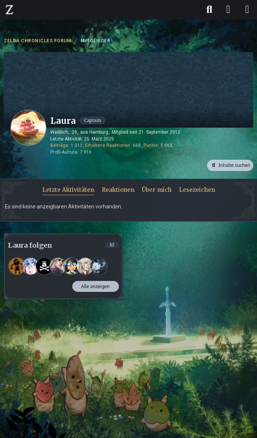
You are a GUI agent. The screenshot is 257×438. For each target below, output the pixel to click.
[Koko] (99, 266)
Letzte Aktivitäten (68, 189)
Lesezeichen (197, 189)
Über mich (156, 189)
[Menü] (247, 9)
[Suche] (209, 9)
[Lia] (31, 266)
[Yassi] (71, 266)
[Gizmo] (17, 266)
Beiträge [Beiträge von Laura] (59, 145)
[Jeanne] (85, 266)
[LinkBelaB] (44, 266)
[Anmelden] (228, 9)
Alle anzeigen (95, 286)
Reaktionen (118, 189)
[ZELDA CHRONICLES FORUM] (9, 9)
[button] (230, 165)
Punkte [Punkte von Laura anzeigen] (150, 145)
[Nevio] (58, 266)
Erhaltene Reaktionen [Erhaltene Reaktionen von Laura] (107, 145)
